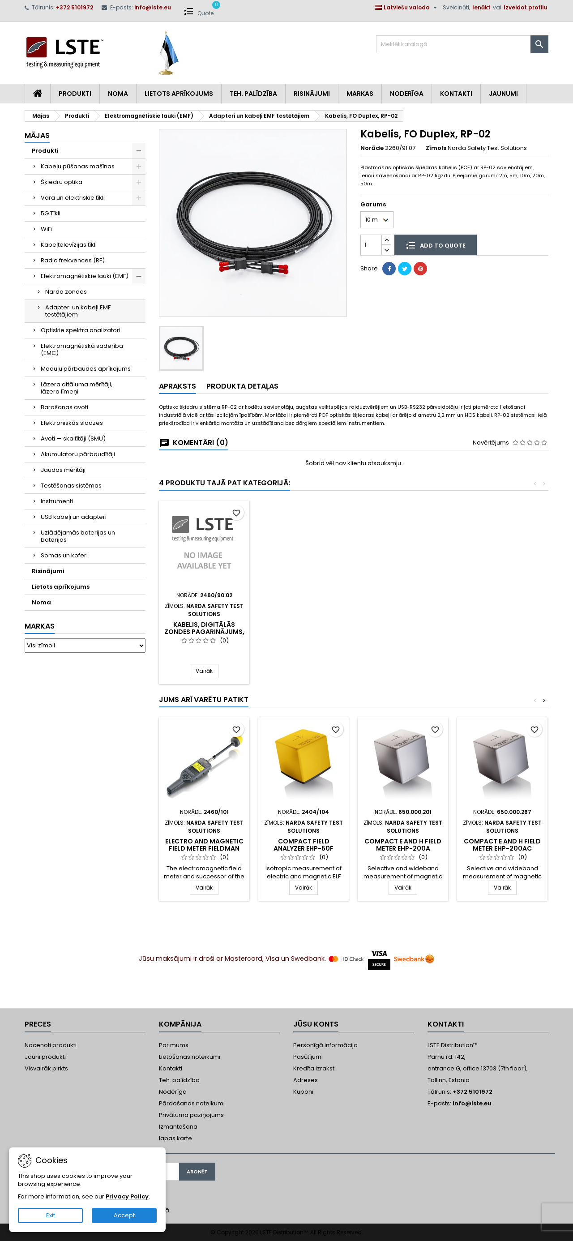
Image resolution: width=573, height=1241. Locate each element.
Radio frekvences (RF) (73, 260)
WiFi (46, 229)
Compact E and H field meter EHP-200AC (502, 845)
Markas (359, 93)
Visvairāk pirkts (46, 1068)
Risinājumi (312, 93)
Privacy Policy (127, 1196)
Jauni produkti (45, 1057)
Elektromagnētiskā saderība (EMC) (82, 349)
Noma (118, 93)
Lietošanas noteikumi (189, 1057)
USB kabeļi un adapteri (74, 517)
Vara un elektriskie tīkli (73, 197)
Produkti (75, 93)
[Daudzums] (371, 245)
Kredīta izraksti (314, 1068)
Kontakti (456, 93)
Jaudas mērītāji (63, 470)
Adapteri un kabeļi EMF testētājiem (78, 311)
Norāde (372, 148)
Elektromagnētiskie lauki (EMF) (84, 276)
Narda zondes (66, 291)
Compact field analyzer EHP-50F (304, 845)
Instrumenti (57, 501)
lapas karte (175, 1138)
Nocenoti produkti (51, 1045)
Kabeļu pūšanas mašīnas (78, 166)
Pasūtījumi (308, 1057)
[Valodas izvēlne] (407, 7)
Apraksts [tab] (177, 386)
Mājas (37, 135)
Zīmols (436, 148)
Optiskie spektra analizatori (80, 330)
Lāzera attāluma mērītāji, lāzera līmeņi (76, 388)
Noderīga (406, 93)
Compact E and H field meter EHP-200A (402, 845)
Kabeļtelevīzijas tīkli (69, 244)
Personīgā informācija (325, 1045)
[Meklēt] (462, 44)
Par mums (173, 1045)
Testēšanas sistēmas (71, 485)
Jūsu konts (315, 1024)
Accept (124, 1215)
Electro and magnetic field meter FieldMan (204, 845)
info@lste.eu (152, 7)
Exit (50, 1215)
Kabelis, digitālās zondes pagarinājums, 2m (502, 631)
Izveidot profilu (525, 7)
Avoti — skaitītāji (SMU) (73, 438)
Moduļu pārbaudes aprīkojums (86, 368)
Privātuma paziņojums (191, 1115)
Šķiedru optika (61, 182)
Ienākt (481, 7)
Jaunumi (503, 93)
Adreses (305, 1080)
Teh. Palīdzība (253, 93)
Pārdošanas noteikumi (192, 1103)
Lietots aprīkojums (179, 93)
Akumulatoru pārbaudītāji (78, 454)
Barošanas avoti (64, 407)
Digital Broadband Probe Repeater (204, 617)
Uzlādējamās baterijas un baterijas (78, 536)
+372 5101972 (74, 7)
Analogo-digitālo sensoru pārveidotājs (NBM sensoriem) (403, 631)
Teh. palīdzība (179, 1080)
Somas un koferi (64, 555)
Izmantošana (178, 1126)
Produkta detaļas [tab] (242, 386)
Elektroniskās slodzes (72, 423)
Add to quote (436, 245)
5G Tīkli (50, 213)
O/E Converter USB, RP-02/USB (303, 628)
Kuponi (303, 1091)
